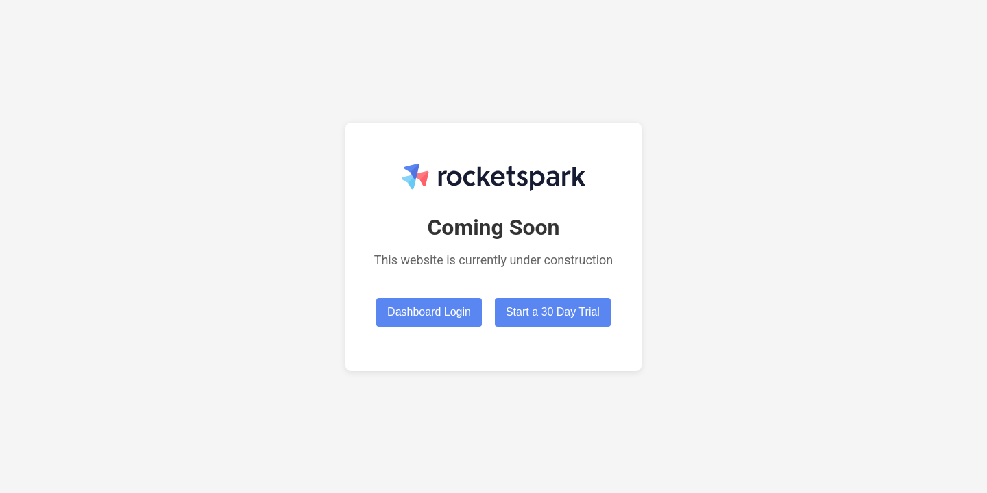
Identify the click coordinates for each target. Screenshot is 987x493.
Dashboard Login (429, 312)
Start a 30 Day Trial (553, 312)
